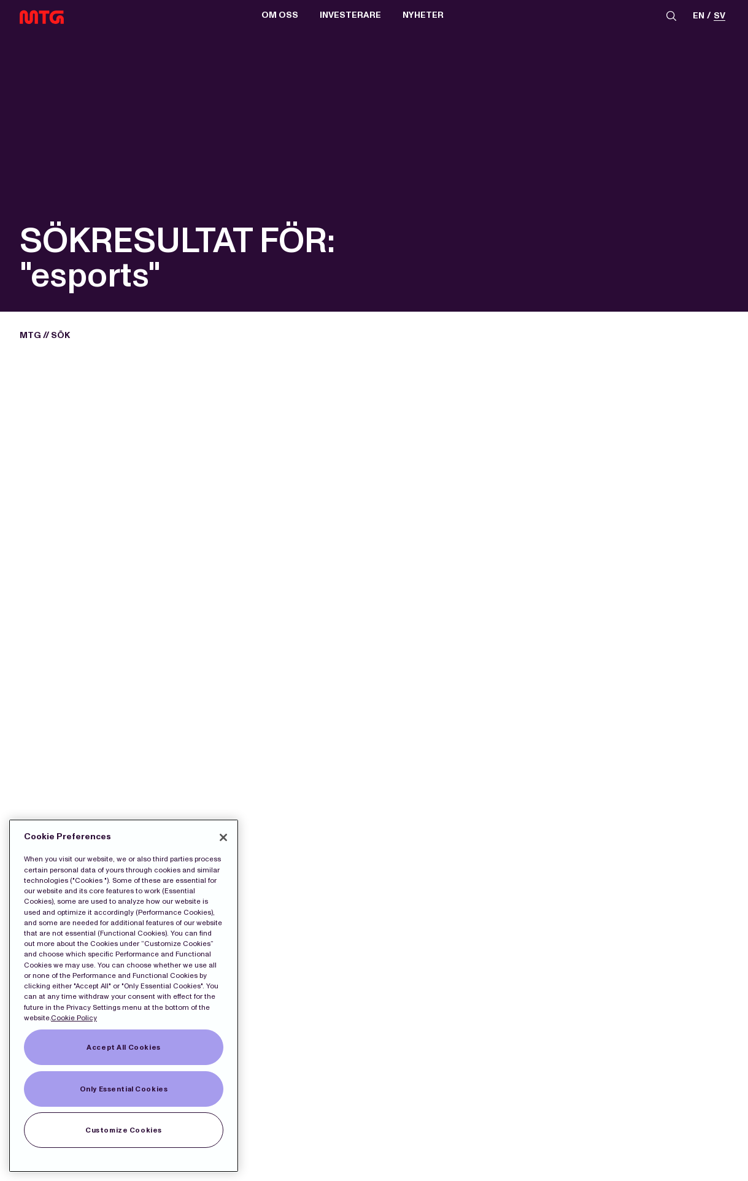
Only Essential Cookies (124, 1089)
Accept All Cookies (123, 1047)
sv (719, 16)
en (698, 16)
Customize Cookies (123, 1130)
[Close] (223, 837)
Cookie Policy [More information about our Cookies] (74, 1018)
